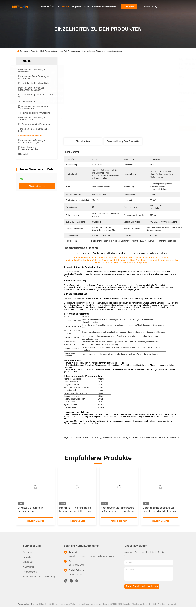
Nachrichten (28, 567)
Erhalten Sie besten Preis (137, 129)
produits (27, 557)
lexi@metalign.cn (76, 574)
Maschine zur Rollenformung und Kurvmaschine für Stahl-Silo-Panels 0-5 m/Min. (76, 510)
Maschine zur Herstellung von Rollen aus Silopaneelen (130, 437)
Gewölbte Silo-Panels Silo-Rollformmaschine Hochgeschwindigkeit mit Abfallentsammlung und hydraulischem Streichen (30, 510)
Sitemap (34, 604)
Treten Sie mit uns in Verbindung (99, 7)
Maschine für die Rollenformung (85, 437)
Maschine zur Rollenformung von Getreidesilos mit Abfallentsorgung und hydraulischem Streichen (159, 510)
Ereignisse (75, 7)
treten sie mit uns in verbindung (142, 586)
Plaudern (129, 7)
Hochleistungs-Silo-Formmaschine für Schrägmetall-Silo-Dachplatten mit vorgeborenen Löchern (117, 510)
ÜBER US (55, 7)
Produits (65, 7)
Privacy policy (23, 604)
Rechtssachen (30, 572)
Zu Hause (44, 7)
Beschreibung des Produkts (123, 141)
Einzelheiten (83, 141)
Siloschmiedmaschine (168, 437)
